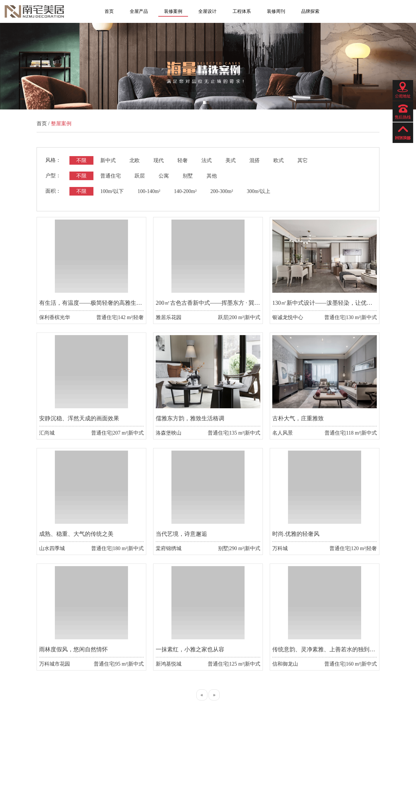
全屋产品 (139, 11)
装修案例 (173, 11)
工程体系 (242, 11)
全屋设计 (207, 11)
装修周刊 (276, 11)
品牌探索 (310, 11)
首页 (109, 11)
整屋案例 (61, 123)
